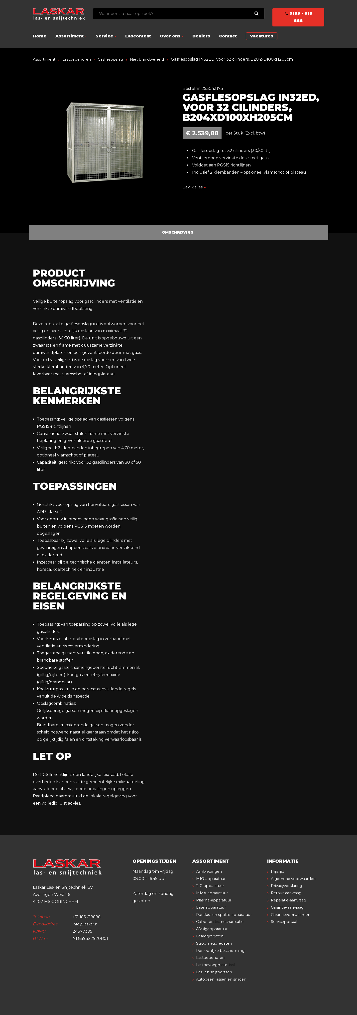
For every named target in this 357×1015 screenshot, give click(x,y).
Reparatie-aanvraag (290, 907)
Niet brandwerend (153, 59)
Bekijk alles (195, 187)
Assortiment (69, 36)
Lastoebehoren (79, 59)
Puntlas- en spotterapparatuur (227, 914)
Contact (228, 36)
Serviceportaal (285, 928)
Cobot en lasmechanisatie (221, 921)
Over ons (170, 36)
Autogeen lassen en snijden (223, 979)
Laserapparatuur (213, 907)
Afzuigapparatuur (214, 928)
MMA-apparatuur (213, 892)
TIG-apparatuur (212, 885)
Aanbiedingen (210, 871)
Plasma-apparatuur (216, 900)
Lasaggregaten (211, 936)
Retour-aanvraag (288, 900)
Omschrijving (177, 232)
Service (104, 36)
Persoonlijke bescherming (222, 950)
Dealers (201, 36)
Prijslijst (278, 871)
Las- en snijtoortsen (215, 972)
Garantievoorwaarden (293, 921)
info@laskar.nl (87, 924)
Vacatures (261, 36)
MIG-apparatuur (212, 878)
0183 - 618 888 (298, 17)
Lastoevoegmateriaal (217, 964)
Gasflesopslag (114, 59)
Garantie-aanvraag (289, 914)
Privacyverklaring (288, 892)
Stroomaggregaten (215, 943)
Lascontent (138, 36)
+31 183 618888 (87, 916)
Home (39, 36)
